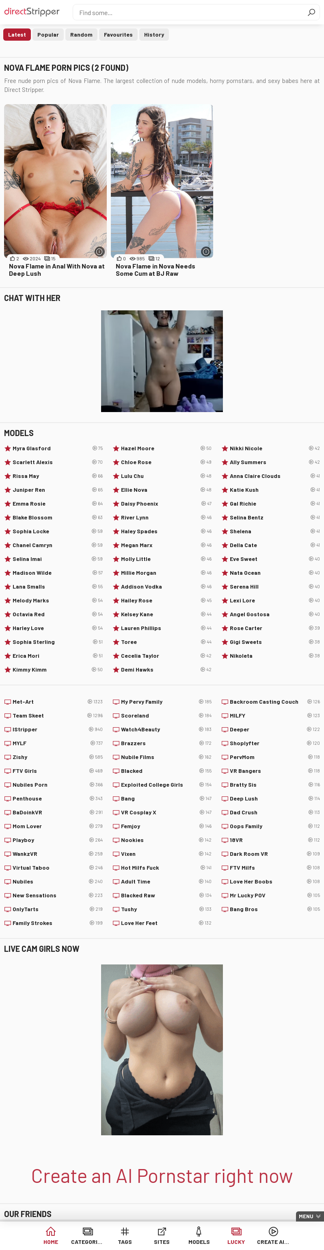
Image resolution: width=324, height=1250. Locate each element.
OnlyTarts (58, 909)
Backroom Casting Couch (275, 702)
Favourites (118, 34)
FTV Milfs (275, 868)
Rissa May (58, 476)
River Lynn (166, 517)
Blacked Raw (166, 895)
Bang (166, 798)
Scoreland (166, 715)
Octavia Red (58, 614)
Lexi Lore (275, 600)
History (154, 34)
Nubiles (58, 881)
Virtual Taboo (58, 868)
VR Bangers (275, 771)
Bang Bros (275, 909)
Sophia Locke (58, 531)
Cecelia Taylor (166, 656)
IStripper (58, 729)
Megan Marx (166, 545)
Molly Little (166, 559)
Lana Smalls (58, 586)
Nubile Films (166, 757)
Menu (306, 1216)
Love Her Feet (166, 923)
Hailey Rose (166, 600)
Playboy (58, 840)
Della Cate (275, 545)
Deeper (275, 729)
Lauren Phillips (166, 628)
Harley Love (58, 628)
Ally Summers (275, 462)
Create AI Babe (273, 1241)
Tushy (166, 909)
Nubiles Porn (58, 785)
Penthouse (58, 798)
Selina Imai (58, 559)
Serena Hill (275, 586)
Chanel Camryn (58, 545)
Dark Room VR (275, 854)
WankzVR (58, 854)
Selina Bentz (275, 517)
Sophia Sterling (58, 642)
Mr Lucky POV (275, 895)
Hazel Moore (166, 448)
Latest (17, 34)
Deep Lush (275, 798)
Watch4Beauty (166, 729)
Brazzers (166, 743)
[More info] (100, 252)
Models (199, 1241)
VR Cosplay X (166, 812)
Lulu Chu (166, 476)
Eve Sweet (275, 559)
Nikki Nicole (275, 448)
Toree (166, 642)
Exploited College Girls (166, 785)
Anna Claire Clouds (275, 476)
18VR (275, 840)
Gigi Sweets (275, 642)
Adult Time (166, 881)
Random (81, 34)
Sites (162, 1241)
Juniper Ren (58, 490)
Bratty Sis (275, 785)
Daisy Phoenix (166, 503)
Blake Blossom (58, 517)
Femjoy (166, 826)
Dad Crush (275, 812)
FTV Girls (58, 771)
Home (50, 1241)
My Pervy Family (166, 702)
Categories (87, 1241)
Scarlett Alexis (58, 462)
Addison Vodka (166, 586)
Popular (48, 34)
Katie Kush (275, 490)
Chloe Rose (166, 462)
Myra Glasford (58, 448)
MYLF (58, 743)
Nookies (166, 840)
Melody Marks (58, 600)
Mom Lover (58, 826)
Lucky (236, 1241)
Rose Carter (275, 628)
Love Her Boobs (275, 881)
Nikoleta (275, 656)
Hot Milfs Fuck (166, 868)
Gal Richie (275, 503)
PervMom (275, 757)
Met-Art (58, 702)
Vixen (166, 854)
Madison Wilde (58, 573)
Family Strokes (58, 923)
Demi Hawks (166, 669)
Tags (125, 1241)
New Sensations (58, 895)
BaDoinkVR (58, 812)
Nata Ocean (275, 573)
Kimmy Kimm (58, 669)
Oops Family (275, 826)
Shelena (275, 531)
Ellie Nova (166, 490)
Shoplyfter (275, 743)
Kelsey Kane (166, 614)
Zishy (58, 757)
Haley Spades (166, 531)
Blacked (166, 771)
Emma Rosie (58, 503)
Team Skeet (58, 715)
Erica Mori (58, 656)
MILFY (275, 715)
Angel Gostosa (275, 614)
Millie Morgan (166, 573)
